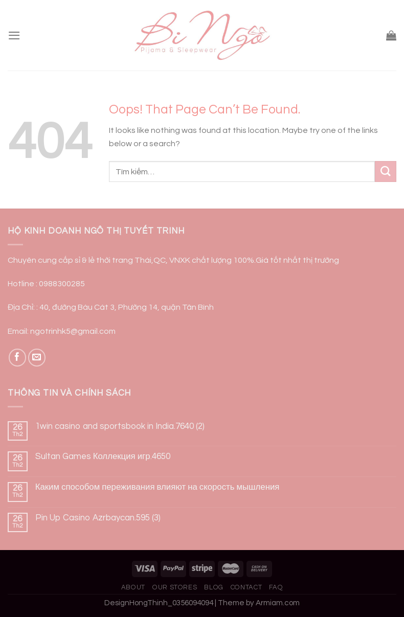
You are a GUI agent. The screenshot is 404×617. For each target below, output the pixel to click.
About (133, 587)
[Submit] (385, 171)
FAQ (276, 587)
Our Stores (174, 587)
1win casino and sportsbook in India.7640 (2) (120, 426)
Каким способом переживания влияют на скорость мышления (157, 487)
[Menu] (14, 35)
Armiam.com (278, 603)
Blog (213, 587)
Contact (246, 587)
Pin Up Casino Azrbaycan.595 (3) (98, 517)
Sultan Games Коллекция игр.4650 (102, 456)
